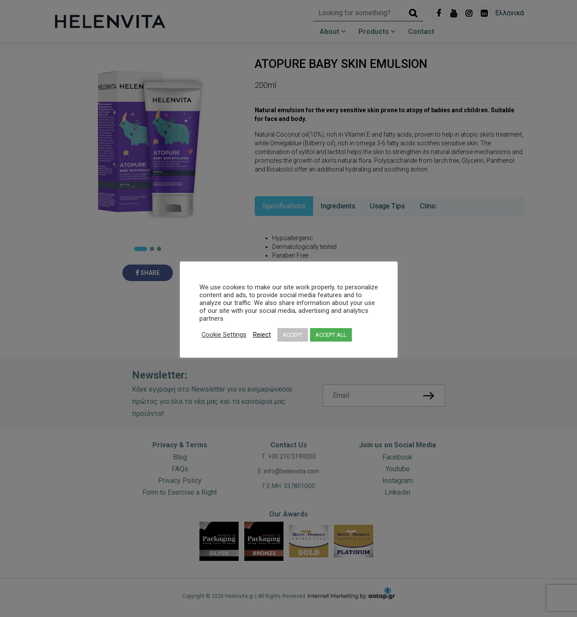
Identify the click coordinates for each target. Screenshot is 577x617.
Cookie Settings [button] (224, 335)
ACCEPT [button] (293, 335)
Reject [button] (262, 335)
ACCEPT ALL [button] (331, 335)
